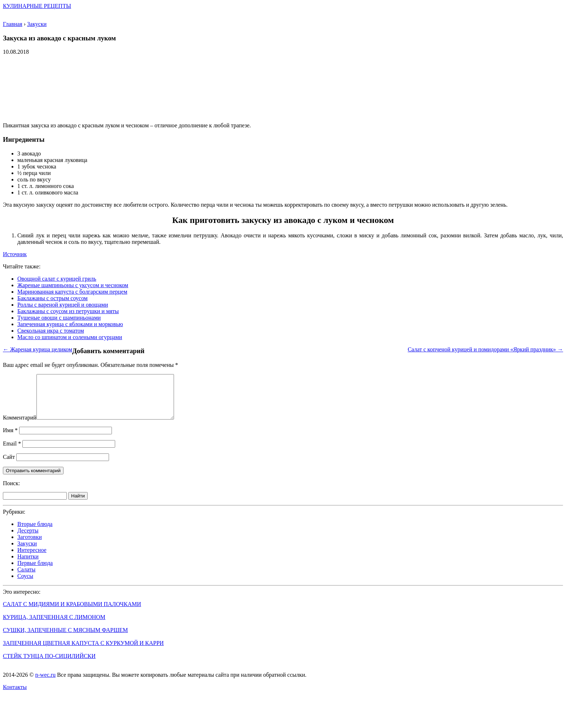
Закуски (27, 552)
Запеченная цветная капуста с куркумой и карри (83, 652)
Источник (15, 254)
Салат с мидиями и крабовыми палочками (72, 613)
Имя (10, 439)
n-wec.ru (45, 683)
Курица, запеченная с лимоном (54, 626)
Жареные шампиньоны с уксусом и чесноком (72, 285)
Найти (78, 504)
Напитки (28, 565)
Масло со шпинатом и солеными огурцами (69, 337)
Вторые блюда (34, 533)
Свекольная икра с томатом (50, 331)
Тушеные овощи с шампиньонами (59, 318)
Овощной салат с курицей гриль (56, 279)
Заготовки (29, 546)
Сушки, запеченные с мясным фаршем (65, 639)
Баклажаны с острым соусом (52, 298)
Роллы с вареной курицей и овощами (62, 305)
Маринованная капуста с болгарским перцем (72, 292)
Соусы (25, 585)
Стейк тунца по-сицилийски (49, 665)
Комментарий (19, 426)
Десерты (28, 539)
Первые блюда (35, 572)
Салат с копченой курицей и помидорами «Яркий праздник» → (485, 349)
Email (12, 452)
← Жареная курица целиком (37, 349)
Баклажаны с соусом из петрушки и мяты (68, 311)
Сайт (9, 465)
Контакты (15, 696)
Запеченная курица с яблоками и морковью (70, 324)
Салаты (26, 578)
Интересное (32, 559)
